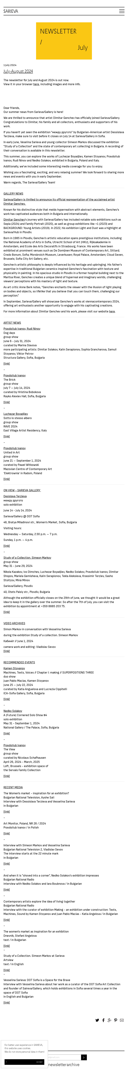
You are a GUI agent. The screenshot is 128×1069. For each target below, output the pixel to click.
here (36, 84)
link (6, 363)
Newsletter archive (63, 1065)
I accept (24, 1062)
